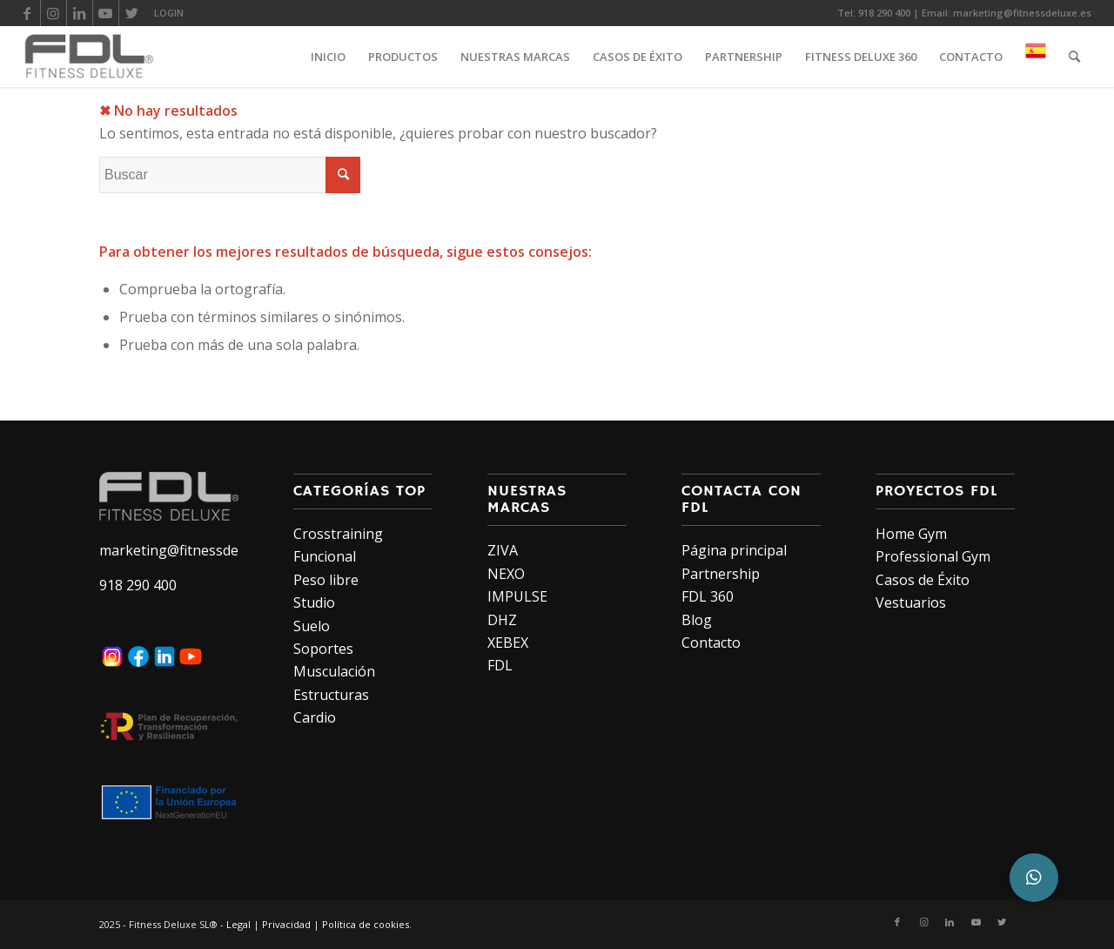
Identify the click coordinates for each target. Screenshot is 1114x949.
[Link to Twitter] (132, 13)
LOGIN (169, 12)
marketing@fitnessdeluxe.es (1022, 12)
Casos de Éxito (923, 579)
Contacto (711, 642)
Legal (238, 924)
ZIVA (502, 550)
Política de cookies (365, 924)
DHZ (502, 619)
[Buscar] (1074, 56)
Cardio (314, 717)
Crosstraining (338, 533)
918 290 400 (884, 12)
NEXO (506, 573)
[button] (1034, 877)
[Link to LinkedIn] (79, 13)
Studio (314, 602)
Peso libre (326, 579)
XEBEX (507, 642)
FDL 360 (707, 596)
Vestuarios (911, 602)
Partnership (720, 573)
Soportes (323, 648)
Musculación (334, 671)
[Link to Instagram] (53, 13)
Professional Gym (933, 556)
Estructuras (331, 694)
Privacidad (286, 924)
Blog (696, 619)
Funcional (324, 556)
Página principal (734, 550)
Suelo (311, 626)
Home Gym (911, 533)
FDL (500, 665)
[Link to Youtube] (105, 13)
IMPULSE (517, 596)
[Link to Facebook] (27, 13)
